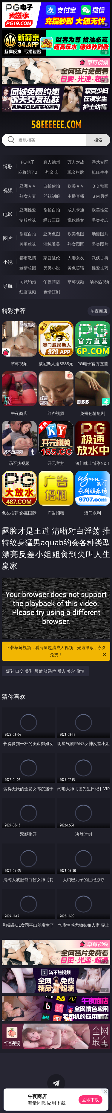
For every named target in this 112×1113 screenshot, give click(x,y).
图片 (8, 238)
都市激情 (27, 258)
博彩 (8, 166)
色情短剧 (51, 292)
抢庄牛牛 (100, 172)
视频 (8, 190)
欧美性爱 (100, 210)
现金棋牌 (75, 172)
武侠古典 (100, 258)
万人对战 (75, 162)
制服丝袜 (27, 220)
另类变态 (100, 220)
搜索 (98, 140)
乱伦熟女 (75, 220)
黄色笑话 (75, 268)
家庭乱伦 (51, 258)
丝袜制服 (51, 196)
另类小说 (51, 268)
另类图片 (100, 244)
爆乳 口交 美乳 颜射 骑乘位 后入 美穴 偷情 (45, 671)
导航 (8, 286)
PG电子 (28, 162)
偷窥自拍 (27, 234)
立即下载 (90, 1100)
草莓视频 (75, 281)
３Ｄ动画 (100, 186)
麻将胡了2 (27, 172)
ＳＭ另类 (100, 196)
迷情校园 (27, 268)
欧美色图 (75, 234)
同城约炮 (27, 281)
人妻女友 (75, 258)
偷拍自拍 (51, 210)
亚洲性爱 (27, 210)
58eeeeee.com (56, 125)
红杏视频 (27, 292)
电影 (8, 214)
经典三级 (51, 220)
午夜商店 (51, 281)
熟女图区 (75, 244)
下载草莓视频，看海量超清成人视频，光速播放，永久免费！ (57, 651)
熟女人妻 (27, 196)
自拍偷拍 (51, 186)
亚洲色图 (51, 234)
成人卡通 (75, 210)
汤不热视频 (100, 281)
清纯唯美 (51, 244)
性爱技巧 (100, 268)
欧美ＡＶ (75, 186)
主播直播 (75, 196)
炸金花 (51, 172)
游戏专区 (100, 162)
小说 (8, 262)
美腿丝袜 (27, 244)
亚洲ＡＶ (27, 186)
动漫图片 (100, 234)
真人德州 (51, 162)
